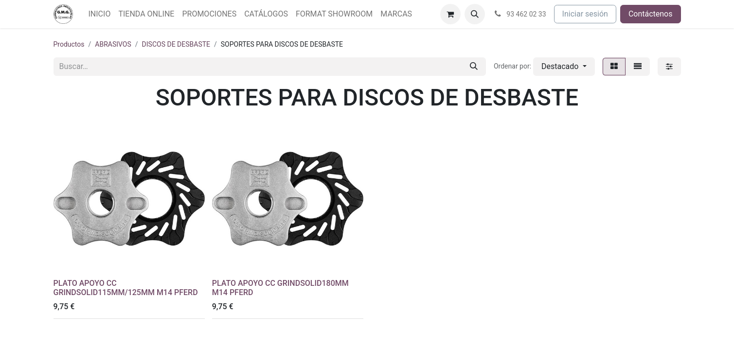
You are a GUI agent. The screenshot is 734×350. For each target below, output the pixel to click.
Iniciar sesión (585, 13)
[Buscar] (474, 66)
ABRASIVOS (113, 44)
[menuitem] (100, 14)
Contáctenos (650, 13)
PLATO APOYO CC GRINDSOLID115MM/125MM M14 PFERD (126, 288)
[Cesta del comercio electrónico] (450, 14)
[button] (475, 14)
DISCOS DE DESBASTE (176, 44)
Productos (69, 44)
